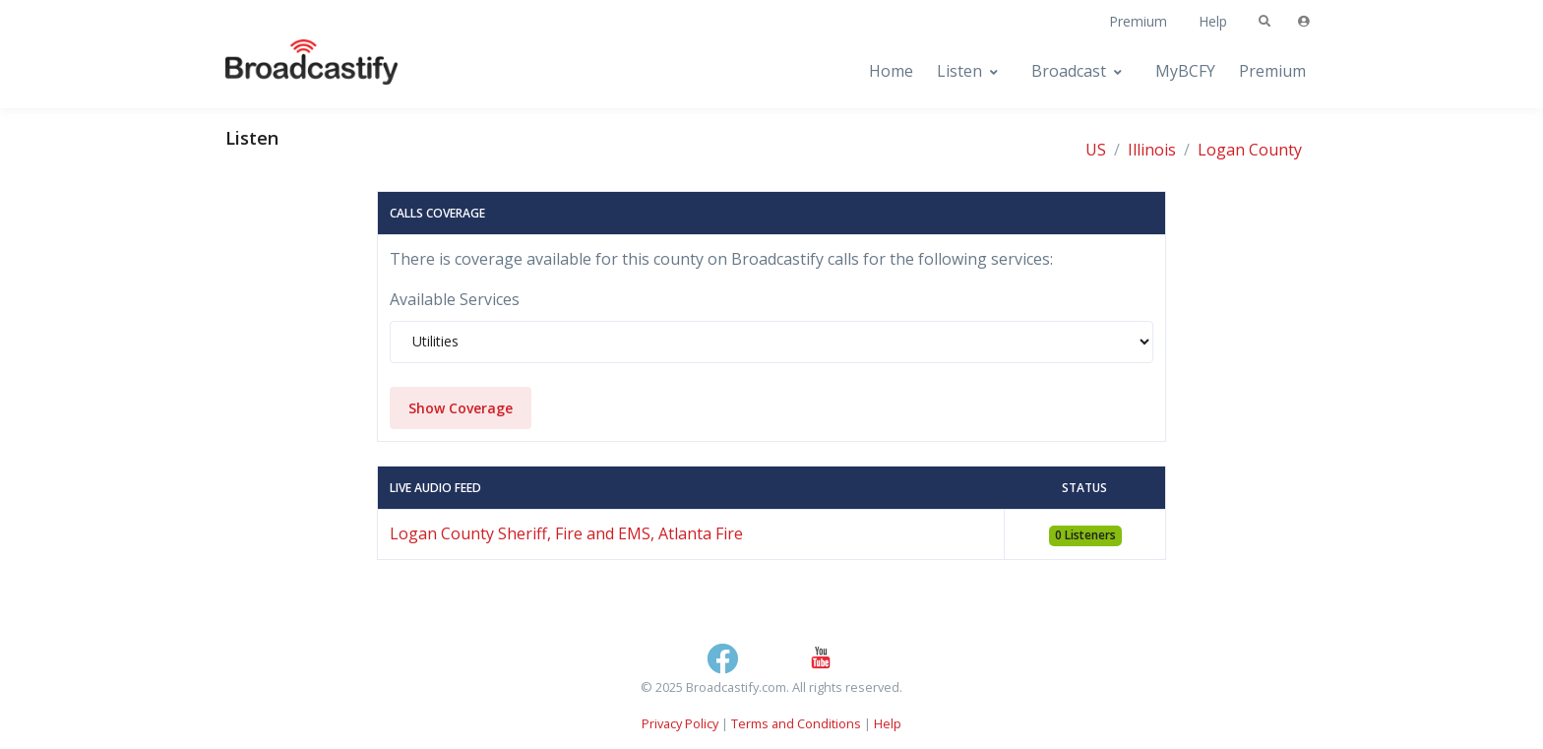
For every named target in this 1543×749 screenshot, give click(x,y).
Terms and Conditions (796, 723)
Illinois (1152, 149)
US (1095, 149)
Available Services (455, 299)
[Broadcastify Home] (292, 71)
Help (1213, 21)
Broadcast (1068, 71)
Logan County (1250, 149)
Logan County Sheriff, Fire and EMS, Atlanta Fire (566, 533)
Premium (1138, 21)
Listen (959, 71)
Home (891, 71)
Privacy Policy (680, 723)
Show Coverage (460, 408)
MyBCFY (1185, 71)
